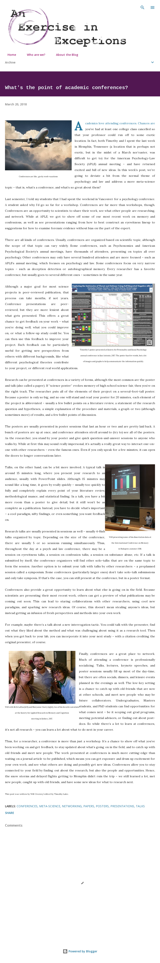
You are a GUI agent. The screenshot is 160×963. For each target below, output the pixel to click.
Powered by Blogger (80, 951)
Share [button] (9, 813)
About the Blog (65, 55)
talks (140, 806)
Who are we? (33, 55)
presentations (122, 806)
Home (9, 55)
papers (88, 806)
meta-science (49, 806)
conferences (27, 806)
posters (102, 806)
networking (72, 806)
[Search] (142, 7)
